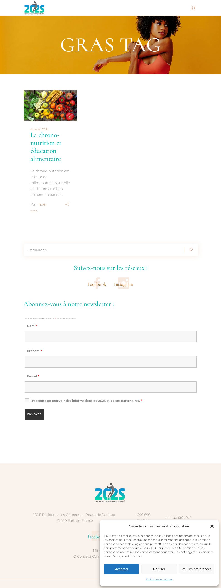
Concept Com (88, 556)
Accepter (121, 569)
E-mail (33, 376)
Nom (32, 326)
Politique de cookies (159, 579)
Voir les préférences (197, 569)
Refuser (159, 569)
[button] (212, 526)
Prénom (34, 351)
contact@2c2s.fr (178, 517)
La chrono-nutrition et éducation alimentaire (45, 147)
